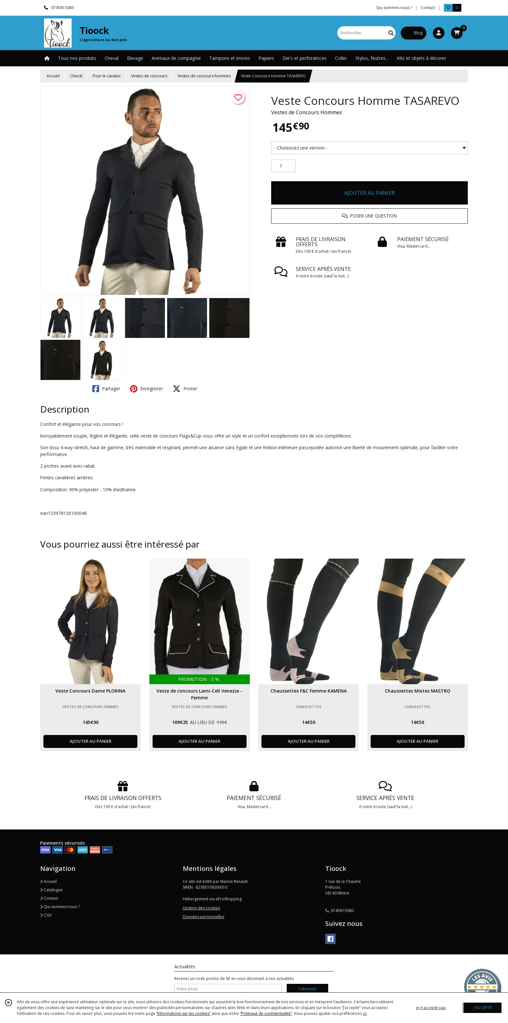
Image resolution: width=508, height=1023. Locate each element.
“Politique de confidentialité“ (266, 1013)
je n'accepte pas (431, 1007)
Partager (106, 389)
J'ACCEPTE (483, 1007)
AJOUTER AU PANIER (369, 192)
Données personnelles (203, 916)
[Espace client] (439, 33)
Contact (428, 7)
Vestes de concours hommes (204, 76)
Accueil (53, 76)
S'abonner (307, 989)
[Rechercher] (391, 33)
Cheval (76, 76)
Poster (185, 389)
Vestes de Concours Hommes (306, 112)
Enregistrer (146, 389)
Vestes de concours (149, 76)
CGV (46, 915)
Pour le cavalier (107, 76)
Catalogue (51, 890)
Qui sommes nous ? (60, 906)
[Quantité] (283, 166)
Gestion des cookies (201, 908)
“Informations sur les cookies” (183, 1013)
